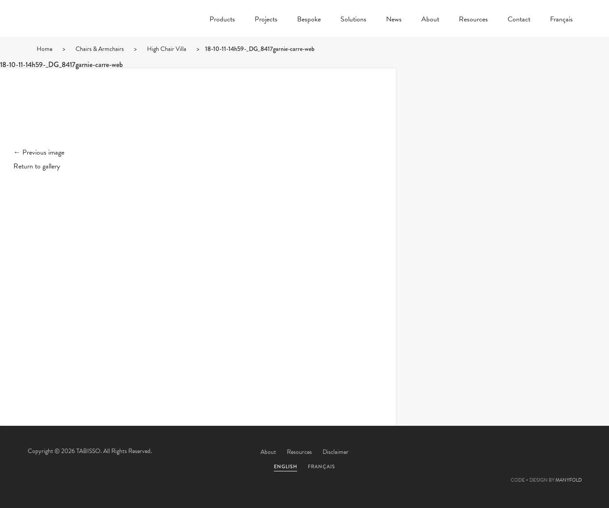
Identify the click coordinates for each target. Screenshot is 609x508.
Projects (266, 20)
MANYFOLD (568, 480)
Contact (519, 20)
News (394, 20)
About (430, 20)
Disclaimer (336, 452)
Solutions (353, 20)
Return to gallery (36, 166)
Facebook (498, 452)
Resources (473, 20)
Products (222, 20)
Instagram (570, 452)
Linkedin (546, 452)
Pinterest (522, 452)
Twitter (474, 452)
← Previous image (38, 152)
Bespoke (309, 20)
